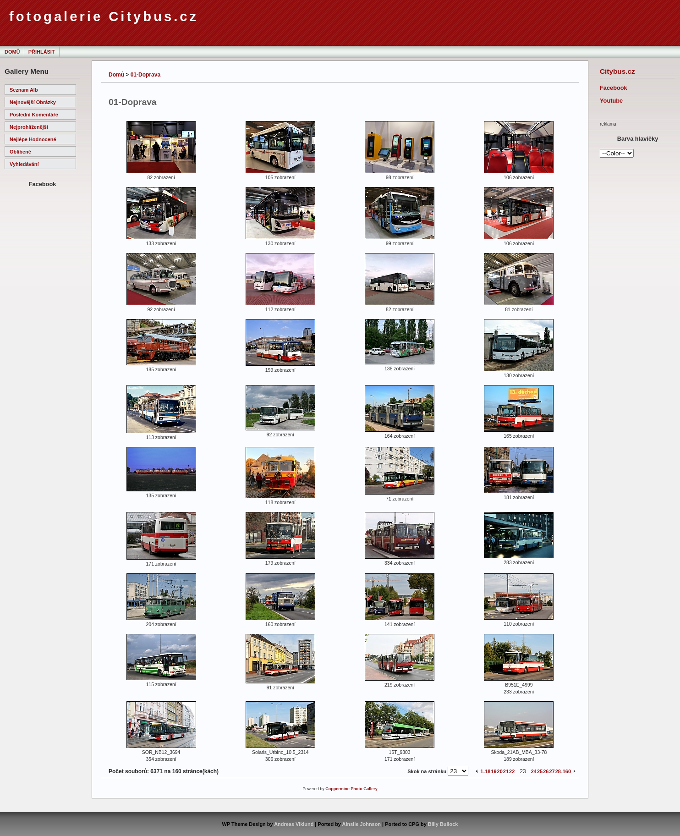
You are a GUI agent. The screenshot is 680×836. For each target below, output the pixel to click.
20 (500, 771)
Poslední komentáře (34, 114)
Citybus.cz (617, 71)
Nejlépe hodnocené (33, 139)
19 (493, 771)
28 (558, 771)
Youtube (611, 100)
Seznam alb (24, 90)
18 (487, 771)
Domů (12, 52)
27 (551, 771)
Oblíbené (20, 151)
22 (512, 771)
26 (545, 771)
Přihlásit (41, 52)
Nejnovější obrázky (33, 102)
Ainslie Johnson (361, 824)
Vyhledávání (24, 164)
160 (567, 771)
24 (534, 771)
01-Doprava (145, 75)
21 (506, 771)
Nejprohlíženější (29, 127)
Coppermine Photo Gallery (351, 788)
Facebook (613, 87)
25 (540, 771)
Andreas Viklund (293, 824)
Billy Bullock (443, 824)
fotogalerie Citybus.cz (103, 16)
